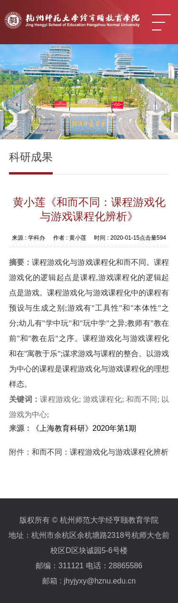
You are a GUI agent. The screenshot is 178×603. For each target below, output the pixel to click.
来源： (20, 428)
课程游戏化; (61, 399)
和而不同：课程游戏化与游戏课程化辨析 (100, 452)
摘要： (20, 262)
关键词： (24, 399)
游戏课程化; (104, 399)
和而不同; (143, 399)
